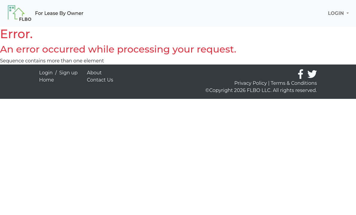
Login (46, 73)
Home (46, 80)
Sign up (68, 73)
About (94, 73)
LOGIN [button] (336, 13)
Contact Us (100, 80)
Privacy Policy (250, 83)
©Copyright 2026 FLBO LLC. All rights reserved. (261, 90)
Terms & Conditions (294, 83)
